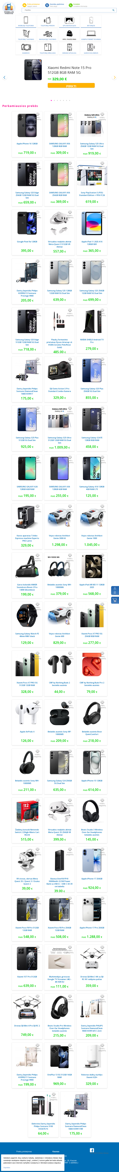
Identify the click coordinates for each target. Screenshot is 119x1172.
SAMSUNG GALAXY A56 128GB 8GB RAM (59, 144)
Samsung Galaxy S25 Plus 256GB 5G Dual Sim (92, 390)
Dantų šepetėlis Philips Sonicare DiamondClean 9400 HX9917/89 (75, 1126)
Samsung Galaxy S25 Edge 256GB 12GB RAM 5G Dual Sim (27, 195)
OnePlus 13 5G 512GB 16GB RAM (59, 1076)
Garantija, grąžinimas (57, 4)
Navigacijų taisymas (47, 39)
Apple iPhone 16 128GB (27, 143)
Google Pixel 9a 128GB (27, 241)
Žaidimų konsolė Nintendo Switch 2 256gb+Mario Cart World (27, 832)
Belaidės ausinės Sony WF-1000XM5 (59, 733)
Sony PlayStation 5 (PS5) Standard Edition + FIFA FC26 (92, 193)
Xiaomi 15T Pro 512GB (27, 976)
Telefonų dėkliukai (48, 53)
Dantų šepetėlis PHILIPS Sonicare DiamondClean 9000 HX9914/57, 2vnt (92, 1028)
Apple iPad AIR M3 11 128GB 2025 (91, 586)
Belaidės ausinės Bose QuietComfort (92, 733)
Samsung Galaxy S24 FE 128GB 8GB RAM (92, 439)
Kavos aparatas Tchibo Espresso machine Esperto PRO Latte (27, 538)
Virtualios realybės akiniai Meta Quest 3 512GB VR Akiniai (59, 244)
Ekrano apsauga (69, 53)
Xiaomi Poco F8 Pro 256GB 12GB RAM (59, 929)
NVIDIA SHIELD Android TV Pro (92, 340)
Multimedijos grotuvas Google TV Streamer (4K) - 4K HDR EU (59, 979)
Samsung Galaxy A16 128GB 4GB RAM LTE (91, 488)
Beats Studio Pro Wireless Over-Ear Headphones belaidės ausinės (59, 1028)
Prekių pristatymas (33, 4)
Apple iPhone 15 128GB (91, 780)
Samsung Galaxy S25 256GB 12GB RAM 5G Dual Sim (92, 291)
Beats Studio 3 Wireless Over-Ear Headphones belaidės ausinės (92, 832)
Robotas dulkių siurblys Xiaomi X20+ (91, 1076)
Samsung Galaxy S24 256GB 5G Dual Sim (59, 782)
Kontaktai (76, 4)
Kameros (26, 53)
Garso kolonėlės (91, 53)
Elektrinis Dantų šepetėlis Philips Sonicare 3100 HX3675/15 (43, 1126)
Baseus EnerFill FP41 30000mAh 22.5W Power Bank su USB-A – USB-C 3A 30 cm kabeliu (59, 882)
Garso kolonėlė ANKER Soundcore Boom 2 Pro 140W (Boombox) (27, 587)
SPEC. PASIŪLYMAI (69, 39)
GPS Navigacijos (69, 26)
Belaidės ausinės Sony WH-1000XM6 (60, 586)
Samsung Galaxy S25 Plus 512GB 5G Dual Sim (27, 439)
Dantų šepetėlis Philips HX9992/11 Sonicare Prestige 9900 (27, 1077)
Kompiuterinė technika (91, 39)
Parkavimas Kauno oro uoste (99, 1160)
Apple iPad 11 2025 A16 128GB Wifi (92, 242)
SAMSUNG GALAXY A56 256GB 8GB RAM (59, 193)
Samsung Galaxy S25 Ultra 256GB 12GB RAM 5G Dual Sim (92, 146)
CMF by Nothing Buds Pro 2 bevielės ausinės (92, 684)
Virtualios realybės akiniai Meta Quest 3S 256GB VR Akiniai (59, 832)
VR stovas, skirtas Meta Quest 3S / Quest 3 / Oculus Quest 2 (27, 881)
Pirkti (71, 86)
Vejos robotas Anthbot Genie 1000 (91, 537)
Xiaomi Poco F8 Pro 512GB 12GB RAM (27, 929)
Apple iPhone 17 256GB (91, 878)
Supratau (7, 1167)
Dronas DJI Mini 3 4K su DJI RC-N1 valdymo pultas (92, 978)
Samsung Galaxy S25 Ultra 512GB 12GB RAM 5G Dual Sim (59, 440)
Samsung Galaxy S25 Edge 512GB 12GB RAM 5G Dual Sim (27, 342)
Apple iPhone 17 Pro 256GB (92, 927)
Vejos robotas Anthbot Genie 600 (59, 635)
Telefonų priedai (48, 26)
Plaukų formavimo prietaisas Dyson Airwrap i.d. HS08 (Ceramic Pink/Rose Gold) (59, 343)
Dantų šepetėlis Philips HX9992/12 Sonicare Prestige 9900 (27, 293)
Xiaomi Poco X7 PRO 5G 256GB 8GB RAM (91, 635)
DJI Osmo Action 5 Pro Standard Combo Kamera (59, 390)
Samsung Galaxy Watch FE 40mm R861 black (27, 635)
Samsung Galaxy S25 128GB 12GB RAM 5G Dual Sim (59, 291)
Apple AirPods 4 (27, 731)
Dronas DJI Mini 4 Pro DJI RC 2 (27, 1025)
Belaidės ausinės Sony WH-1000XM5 (27, 782)
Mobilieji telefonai (26, 26)
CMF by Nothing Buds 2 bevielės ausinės (59, 684)
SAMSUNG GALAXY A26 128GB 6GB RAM (27, 488)
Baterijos (91, 26)
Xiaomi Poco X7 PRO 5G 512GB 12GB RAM (27, 684)
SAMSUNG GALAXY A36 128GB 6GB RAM (59, 488)
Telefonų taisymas (26, 39)
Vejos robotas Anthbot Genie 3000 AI (59, 537)
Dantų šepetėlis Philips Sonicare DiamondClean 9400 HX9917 (27, 391)
